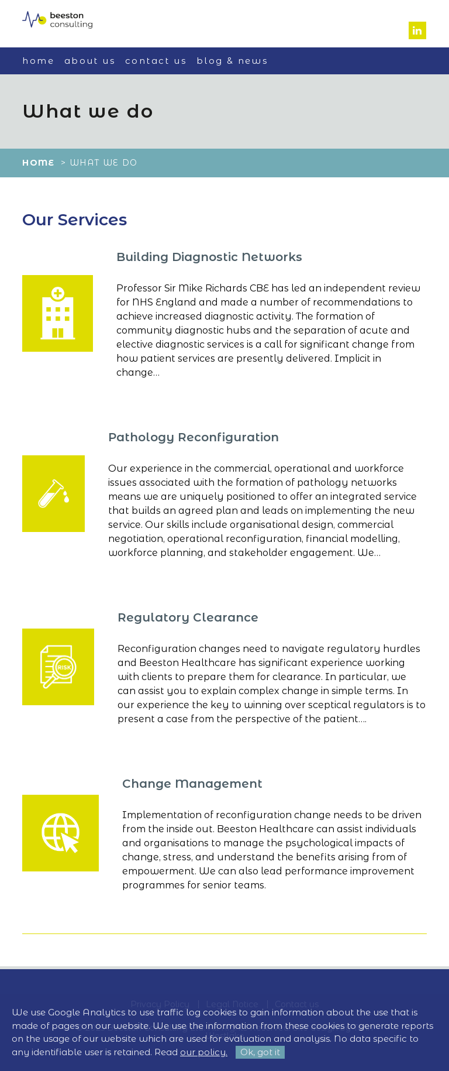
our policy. (203, 1052)
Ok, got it (260, 1052)
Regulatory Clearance (188, 617)
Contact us (155, 60)
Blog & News (232, 60)
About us (89, 60)
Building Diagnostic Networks (209, 257)
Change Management (192, 784)
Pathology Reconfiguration (193, 437)
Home (38, 60)
